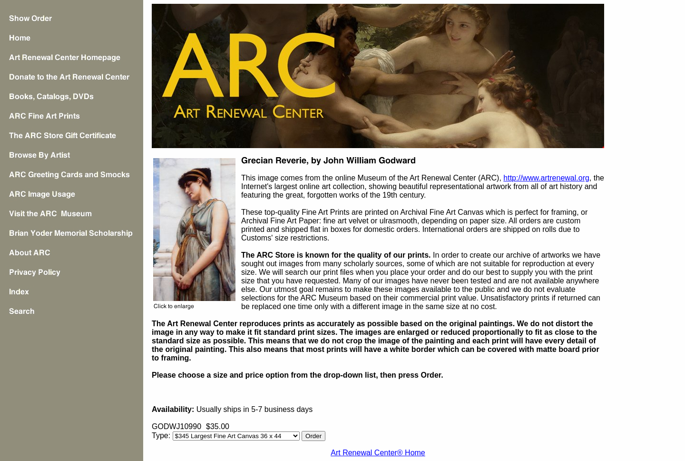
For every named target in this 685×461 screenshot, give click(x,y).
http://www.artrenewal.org (546, 178)
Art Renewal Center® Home (378, 453)
